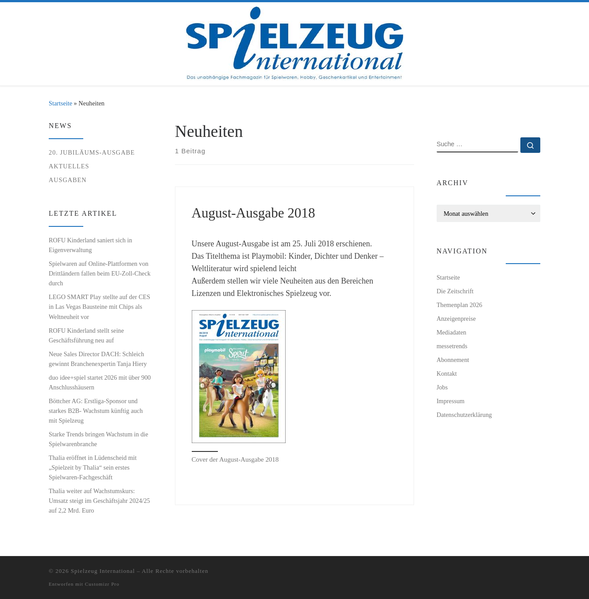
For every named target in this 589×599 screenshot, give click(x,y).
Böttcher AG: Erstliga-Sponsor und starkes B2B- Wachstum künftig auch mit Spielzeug (96, 410)
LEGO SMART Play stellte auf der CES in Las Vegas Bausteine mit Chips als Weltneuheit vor (99, 306)
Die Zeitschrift (455, 291)
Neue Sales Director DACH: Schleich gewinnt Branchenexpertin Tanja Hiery (98, 358)
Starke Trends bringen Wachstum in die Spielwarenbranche (98, 439)
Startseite (60, 103)
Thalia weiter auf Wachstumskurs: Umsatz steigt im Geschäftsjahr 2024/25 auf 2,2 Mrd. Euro (99, 500)
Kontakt (447, 373)
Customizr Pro (102, 584)
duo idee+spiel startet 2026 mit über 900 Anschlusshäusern (100, 382)
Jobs (442, 387)
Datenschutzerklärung (464, 414)
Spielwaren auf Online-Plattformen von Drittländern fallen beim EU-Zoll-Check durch (100, 273)
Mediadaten (451, 332)
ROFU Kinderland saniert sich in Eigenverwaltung (90, 245)
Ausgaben (68, 179)
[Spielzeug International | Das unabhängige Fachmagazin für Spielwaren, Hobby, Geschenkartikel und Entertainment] (294, 42)
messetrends (452, 346)
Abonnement (453, 359)
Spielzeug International (103, 571)
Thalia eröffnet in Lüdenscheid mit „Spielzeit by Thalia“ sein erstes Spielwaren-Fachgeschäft (92, 467)
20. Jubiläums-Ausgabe (92, 152)
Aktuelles (69, 166)
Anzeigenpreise (456, 318)
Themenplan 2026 (459, 304)
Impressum (451, 401)
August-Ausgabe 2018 (253, 213)
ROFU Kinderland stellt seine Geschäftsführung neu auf (86, 335)
